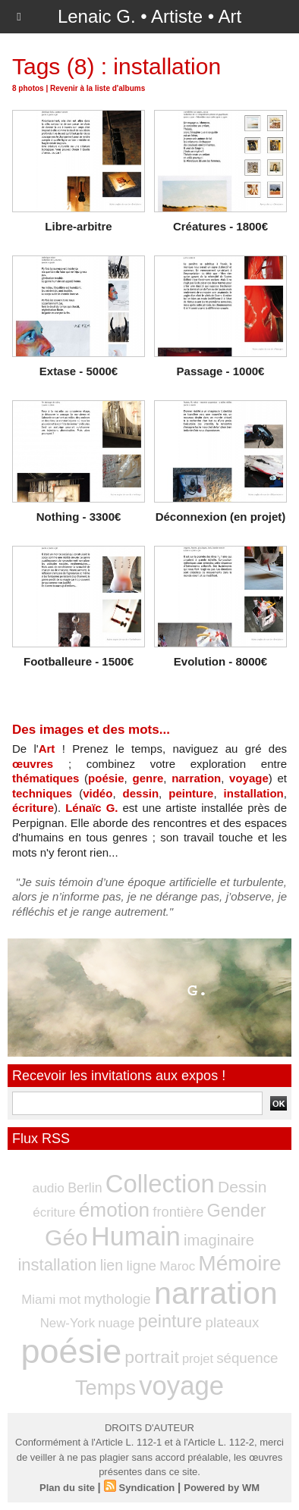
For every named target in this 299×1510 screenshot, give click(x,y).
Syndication (147, 1487)
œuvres (32, 763)
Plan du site (67, 1487)
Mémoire (239, 1263)
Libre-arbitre (78, 226)
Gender (236, 1210)
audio (49, 1187)
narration (196, 778)
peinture (190, 793)
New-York (67, 1323)
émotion (114, 1209)
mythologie (116, 1299)
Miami (38, 1299)
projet (197, 1358)
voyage (249, 778)
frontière (178, 1212)
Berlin (85, 1187)
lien (112, 1265)
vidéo (97, 793)
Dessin (242, 1186)
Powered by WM (222, 1487)
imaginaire (219, 1240)
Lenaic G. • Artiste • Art (149, 16)
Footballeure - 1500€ (79, 661)
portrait (151, 1357)
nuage (116, 1322)
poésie (106, 778)
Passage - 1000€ (221, 371)
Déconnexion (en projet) (221, 516)
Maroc (177, 1266)
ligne (141, 1265)
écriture (33, 807)
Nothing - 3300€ (78, 516)
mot (69, 1299)
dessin (141, 793)
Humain (136, 1236)
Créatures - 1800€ (220, 226)
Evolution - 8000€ (220, 661)
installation (254, 793)
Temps (105, 1387)
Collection (160, 1184)
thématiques (45, 778)
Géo (66, 1237)
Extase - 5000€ (78, 371)
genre (147, 778)
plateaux (232, 1322)
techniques (42, 793)
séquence (247, 1358)
